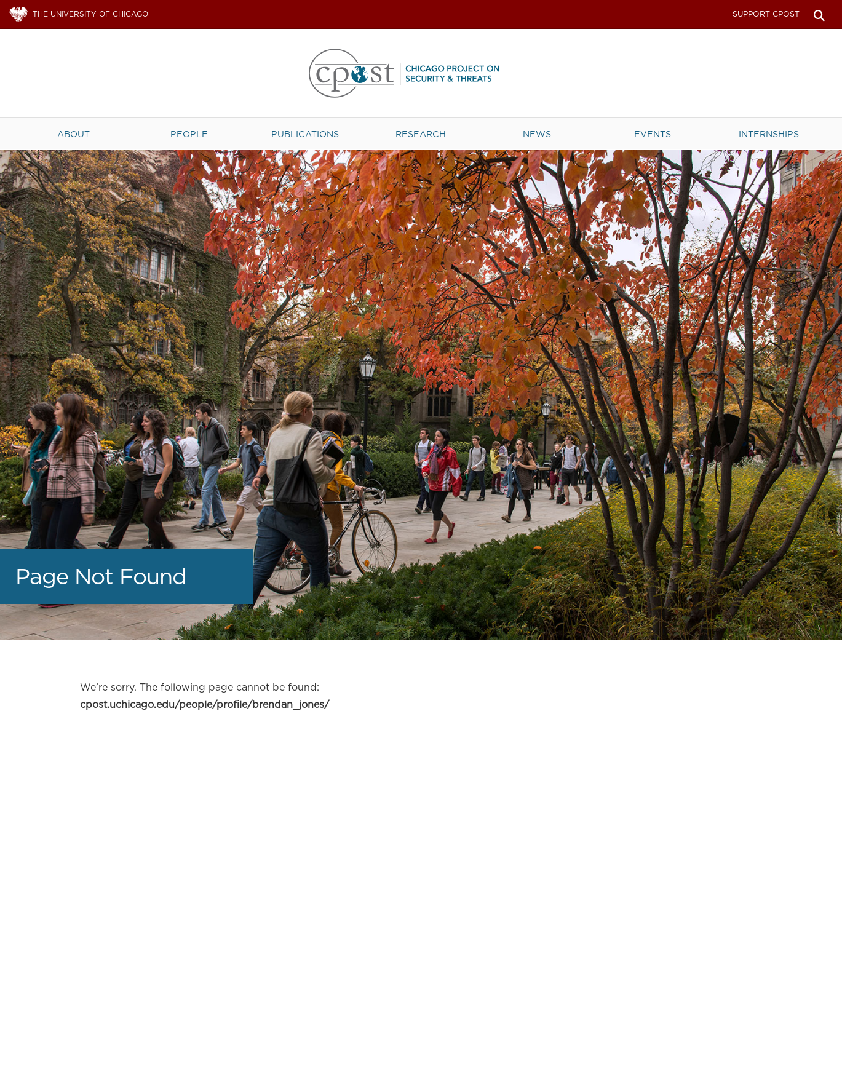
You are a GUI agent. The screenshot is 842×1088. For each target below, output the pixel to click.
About (73, 134)
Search (819, 14)
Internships (769, 134)
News (537, 134)
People (189, 134)
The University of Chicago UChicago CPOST (421, 73)
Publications (305, 134)
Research (420, 134)
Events (652, 134)
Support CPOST (766, 13)
